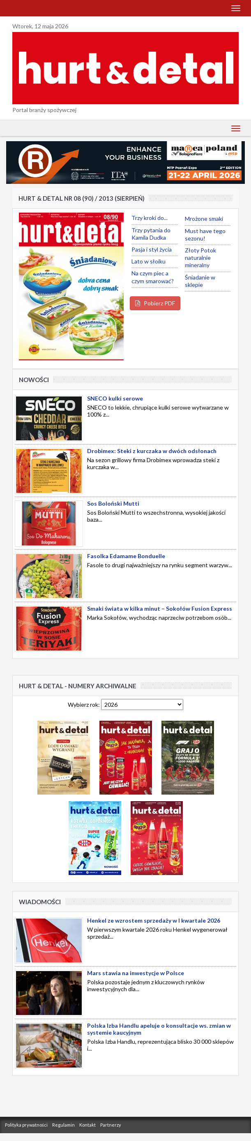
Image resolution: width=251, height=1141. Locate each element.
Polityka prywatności (26, 1124)
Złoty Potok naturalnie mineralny (200, 257)
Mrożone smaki (204, 218)
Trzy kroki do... (149, 217)
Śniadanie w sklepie (200, 281)
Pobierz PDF (155, 303)
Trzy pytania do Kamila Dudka (150, 234)
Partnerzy (110, 1124)
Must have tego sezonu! (205, 234)
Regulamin (63, 1124)
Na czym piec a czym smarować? (152, 277)
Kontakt (87, 1124)
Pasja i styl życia (151, 249)
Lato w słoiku (148, 261)
